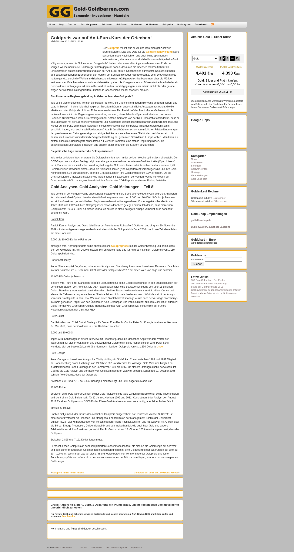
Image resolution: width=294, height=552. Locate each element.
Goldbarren (107, 24)
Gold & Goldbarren (63, 547)
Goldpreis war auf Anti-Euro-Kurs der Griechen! (101, 37)
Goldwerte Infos (199, 169)
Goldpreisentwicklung (159, 51)
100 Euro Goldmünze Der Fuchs (208, 280)
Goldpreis (113, 48)
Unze (160, 346)
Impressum (136, 547)
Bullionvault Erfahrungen (222, 107)
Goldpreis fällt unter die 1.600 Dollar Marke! (156, 473)
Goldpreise (168, 24)
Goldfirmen (122, 24)
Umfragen (196, 172)
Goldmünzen (152, 24)
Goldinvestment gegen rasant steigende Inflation (216, 290)
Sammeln (196, 165)
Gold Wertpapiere (89, 24)
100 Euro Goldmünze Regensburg (209, 283)
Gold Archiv (96, 547)
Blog (61, 24)
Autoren (83, 547)
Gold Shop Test (199, 179)
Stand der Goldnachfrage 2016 (207, 286)
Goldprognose (184, 24)
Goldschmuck (201, 24)
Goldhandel (136, 24)
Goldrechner (219, 198)
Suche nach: (197, 259)
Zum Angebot (68, 516)
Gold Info (72, 24)
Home (52, 24)
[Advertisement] (75, 52)
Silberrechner (220, 201)
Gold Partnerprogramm (116, 547)
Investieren (197, 162)
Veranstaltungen (199, 175)
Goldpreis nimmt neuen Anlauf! (68, 473)
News (194, 159)
